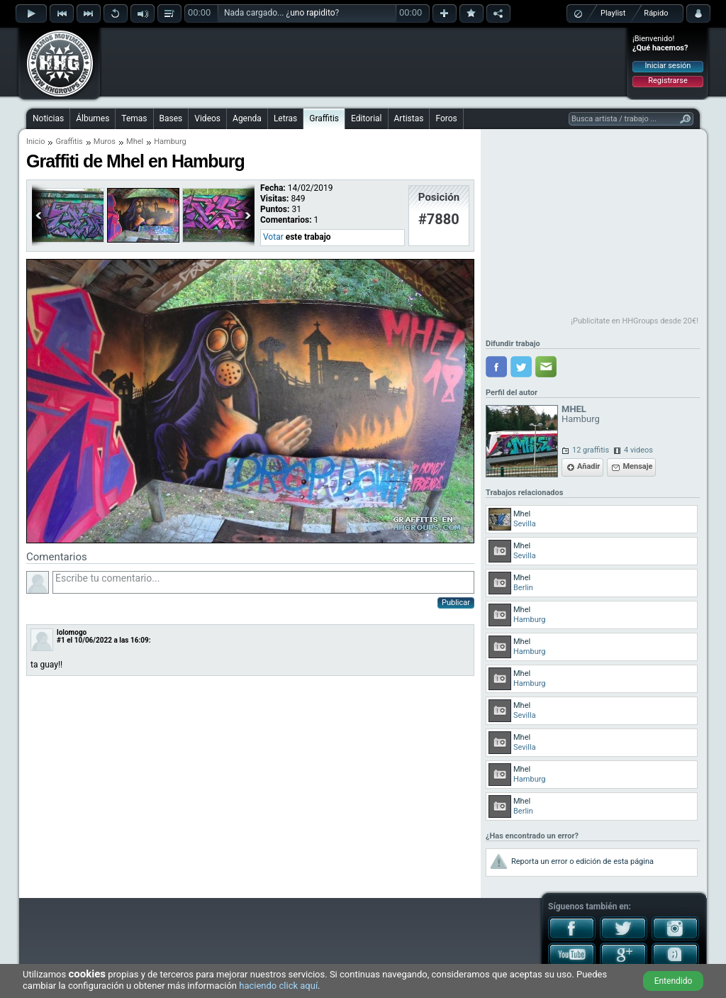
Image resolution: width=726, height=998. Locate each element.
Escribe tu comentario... (263, 582)
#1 (61, 640)
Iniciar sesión (668, 65)
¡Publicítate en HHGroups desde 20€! (634, 321)
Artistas (409, 118)
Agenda (247, 118)
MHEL (574, 409)
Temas (134, 118)
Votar (273, 237)
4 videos (638, 450)
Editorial (366, 118)
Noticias (48, 118)
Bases (171, 118)
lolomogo (71, 632)
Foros (446, 118)
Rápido (656, 13)
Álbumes (92, 118)
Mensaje (637, 466)
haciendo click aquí (278, 985)
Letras (285, 118)
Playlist (613, 13)
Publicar (456, 602)
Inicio (35, 141)
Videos (207, 118)
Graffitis (324, 118)
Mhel (134, 141)
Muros (105, 141)
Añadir (588, 466)
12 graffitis (590, 450)
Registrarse (667, 80)
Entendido (673, 981)
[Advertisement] (364, 62)
